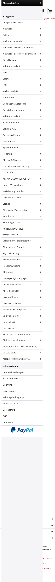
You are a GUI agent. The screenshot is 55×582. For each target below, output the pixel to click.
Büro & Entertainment (22, 110)
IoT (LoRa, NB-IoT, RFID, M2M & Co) (22, 346)
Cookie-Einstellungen (13, 372)
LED (22, 85)
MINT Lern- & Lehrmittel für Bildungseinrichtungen (22, 338)
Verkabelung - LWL (22, 197)
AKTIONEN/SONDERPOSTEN (22, 179)
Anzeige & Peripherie (22, 135)
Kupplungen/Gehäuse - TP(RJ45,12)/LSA (14, 231)
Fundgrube (8, 97)
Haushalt (22, 154)
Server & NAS (22, 129)
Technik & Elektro (22, 91)
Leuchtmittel (22, 141)
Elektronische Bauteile (22, 247)
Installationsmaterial (22, 284)
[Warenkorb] (50, 11)
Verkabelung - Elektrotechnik (17, 240)
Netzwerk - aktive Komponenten (22, 47)
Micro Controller (22, 291)
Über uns (7, 384)
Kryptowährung (22, 297)
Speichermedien (22, 147)
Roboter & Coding (22, 266)
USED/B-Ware (22, 352)
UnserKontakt (9, 391)
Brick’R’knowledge (22, 259)
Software (22, 35)
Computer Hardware (22, 22)
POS (22, 72)
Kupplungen (22, 216)
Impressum (8, 422)
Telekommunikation (22, 66)
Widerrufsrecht (10, 403)
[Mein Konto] (43, 11)
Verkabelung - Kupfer (22, 191)
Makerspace (22, 272)
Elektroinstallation (22, 303)
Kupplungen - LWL (12, 222)
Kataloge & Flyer (11, 378)
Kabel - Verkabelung (22, 185)
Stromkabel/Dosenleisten (22, 210)
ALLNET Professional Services (22, 359)
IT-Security (22, 172)
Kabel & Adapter (22, 122)
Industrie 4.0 (22, 322)
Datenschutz (9, 409)
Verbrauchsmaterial (22, 41)
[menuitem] (43, 11)
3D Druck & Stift (22, 316)
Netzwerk (22, 29)
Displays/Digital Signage (22, 278)
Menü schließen (22, 3)
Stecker (22, 204)
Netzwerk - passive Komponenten (22, 54)
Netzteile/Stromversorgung (22, 166)
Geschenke (22, 328)
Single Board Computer (22, 309)
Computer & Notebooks (22, 104)
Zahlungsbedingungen (14, 397)
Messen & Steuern (22, 160)
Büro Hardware (22, 60)
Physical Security (22, 253)
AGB (5, 416)
